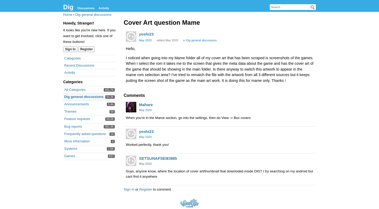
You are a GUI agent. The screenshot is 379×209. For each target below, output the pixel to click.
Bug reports (73, 126)
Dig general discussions (84, 97)
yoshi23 (146, 34)
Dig (68, 7)
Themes (70, 111)
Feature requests (77, 119)
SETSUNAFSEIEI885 (158, 158)
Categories (72, 58)
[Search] (313, 7)
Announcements (76, 104)
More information (77, 141)
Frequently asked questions (85, 134)
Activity (104, 8)
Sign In (70, 49)
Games (69, 156)
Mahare (146, 104)
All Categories (75, 90)
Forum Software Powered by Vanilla (189, 203)
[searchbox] (293, 7)
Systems (70, 149)
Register (86, 49)
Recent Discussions (79, 65)
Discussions (85, 8)
